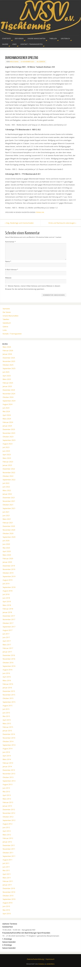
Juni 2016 (6, 673)
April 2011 (7, 874)
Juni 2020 (6, 544)
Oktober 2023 (8, 436)
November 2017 (9, 619)
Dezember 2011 (9, 845)
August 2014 (7, 748)
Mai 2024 (6, 411)
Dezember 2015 (9, 691)
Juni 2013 (6, 788)
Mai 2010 (6, 910)
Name (8, 261)
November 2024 (9, 393)
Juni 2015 (6, 713)
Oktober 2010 (8, 895)
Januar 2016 (7, 687)
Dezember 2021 (9, 497)
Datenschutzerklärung (35, 959)
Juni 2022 (6, 487)
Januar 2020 (7, 562)
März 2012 (7, 835)
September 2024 (9, 401)
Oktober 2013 (8, 777)
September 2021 (9, 508)
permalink (40, 212)
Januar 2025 (7, 386)
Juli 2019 (6, 584)
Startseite (6, 308)
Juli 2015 (6, 709)
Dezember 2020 (9, 526)
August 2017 (7, 630)
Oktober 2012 (8, 817)
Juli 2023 (6, 447)
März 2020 (7, 555)
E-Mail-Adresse (11, 269)
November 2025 (9, 361)
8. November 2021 (27, 62)
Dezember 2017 (9, 616)
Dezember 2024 (9, 390)
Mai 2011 (6, 870)
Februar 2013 (8, 802)
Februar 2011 (8, 881)
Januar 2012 (7, 842)
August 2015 (7, 705)
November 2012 (9, 813)
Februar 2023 (8, 462)
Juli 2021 (6, 512)
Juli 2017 (6, 634)
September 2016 (9, 666)
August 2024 (7, 404)
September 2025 (9, 368)
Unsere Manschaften (10, 316)
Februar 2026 (8, 350)
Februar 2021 (8, 523)
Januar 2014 (7, 766)
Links (5, 330)
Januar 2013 (7, 806)
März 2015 (7, 723)
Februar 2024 (8, 422)
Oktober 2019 (8, 573)
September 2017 (9, 627)
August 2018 (7, 591)
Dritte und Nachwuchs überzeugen (62, 223)
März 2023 (7, 458)
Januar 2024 (7, 426)
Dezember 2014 (9, 734)
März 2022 (7, 490)
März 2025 (7, 379)
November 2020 (9, 530)
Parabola (41, 964)
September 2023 (9, 440)
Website (8, 278)
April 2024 (7, 415)
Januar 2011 (7, 885)
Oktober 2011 (8, 852)
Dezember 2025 (9, 358)
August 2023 (7, 444)
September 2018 (9, 587)
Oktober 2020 (8, 533)
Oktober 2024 (8, 397)
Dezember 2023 (9, 429)
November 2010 (9, 892)
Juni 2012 (6, 827)
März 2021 (7, 519)
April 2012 (7, 831)
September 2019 (9, 576)
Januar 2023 (7, 465)
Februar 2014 (8, 763)
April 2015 (7, 720)
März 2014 (7, 759)
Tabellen (6, 319)
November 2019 (9, 569)
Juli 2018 (6, 594)
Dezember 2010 (9, 888)
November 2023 (9, 433)
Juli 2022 (6, 483)
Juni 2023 (6, 451)
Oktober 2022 (8, 476)
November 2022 (9, 472)
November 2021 (9, 501)
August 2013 (7, 784)
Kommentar (10, 242)
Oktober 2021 (8, 505)
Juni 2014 (6, 752)
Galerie (5, 326)
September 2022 (9, 479)
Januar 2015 (7, 730)
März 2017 (7, 644)
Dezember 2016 (9, 655)
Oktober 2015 (8, 698)
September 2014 (9, 745)
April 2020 (7, 551)
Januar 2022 (7, 494)
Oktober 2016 (8, 662)
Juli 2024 (6, 408)
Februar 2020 (8, 558)
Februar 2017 (8, 648)
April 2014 (7, 756)
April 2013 (7, 795)
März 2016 (7, 680)
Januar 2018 (7, 612)
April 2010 (7, 913)
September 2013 (9, 781)
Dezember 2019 (9, 566)
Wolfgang (14, 62)
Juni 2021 (6, 515)
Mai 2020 (6, 548)
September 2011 (9, 856)
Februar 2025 (8, 383)
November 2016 (9, 659)
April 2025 (7, 376)
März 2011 (7, 878)
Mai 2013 (6, 792)
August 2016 (7, 670)
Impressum (49, 959)
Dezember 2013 (9, 770)
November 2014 (9, 738)
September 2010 (9, 899)
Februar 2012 (8, 838)
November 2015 (9, 695)
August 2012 (7, 824)
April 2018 (7, 601)
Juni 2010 (6, 906)
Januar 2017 (7, 652)
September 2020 (9, 537)
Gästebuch (7, 323)
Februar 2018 (8, 609)
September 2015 (9, 702)
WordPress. (51, 964)
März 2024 (7, 419)
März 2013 (7, 799)
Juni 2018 (6, 598)
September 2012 (9, 820)
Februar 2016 (8, 684)
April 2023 (7, 454)
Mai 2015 (6, 716)
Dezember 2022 (9, 469)
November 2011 (9, 849)
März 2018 (7, 605)
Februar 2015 (8, 727)
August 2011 (7, 860)
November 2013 (9, 774)
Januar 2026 (7, 354)
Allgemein (41, 62)
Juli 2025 (6, 372)
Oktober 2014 (8, 741)
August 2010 (7, 903)
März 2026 (7, 347)
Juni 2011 (6, 867)
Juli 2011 (6, 863)
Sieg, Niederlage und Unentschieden (19, 223)
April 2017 (7, 641)
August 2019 (7, 580)
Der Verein (7, 312)
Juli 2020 (6, 540)
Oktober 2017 (8, 623)
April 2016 (7, 677)
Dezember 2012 (9, 809)
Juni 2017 (6, 637)
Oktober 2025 (8, 365)
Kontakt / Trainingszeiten (12, 334)
